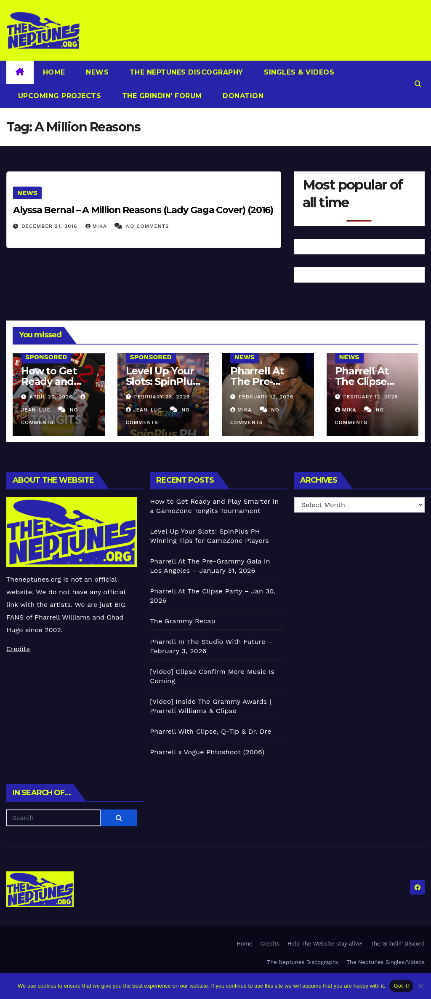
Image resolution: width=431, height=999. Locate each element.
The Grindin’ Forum (161, 96)
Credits (18, 649)
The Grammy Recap (182, 621)
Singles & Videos (298, 72)
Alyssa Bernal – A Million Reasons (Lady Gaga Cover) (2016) (143, 210)
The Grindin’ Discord (398, 943)
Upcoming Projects (58, 96)
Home (54, 72)
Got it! (401, 986)
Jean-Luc (145, 410)
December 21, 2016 (50, 226)
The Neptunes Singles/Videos (385, 962)
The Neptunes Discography (185, 72)
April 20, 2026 (51, 397)
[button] (418, 84)
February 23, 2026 (162, 397)
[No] (420, 986)
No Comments (147, 226)
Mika (97, 226)
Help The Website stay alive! (325, 943)
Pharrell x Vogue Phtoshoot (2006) (207, 752)
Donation (242, 96)
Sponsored (46, 357)
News (96, 72)
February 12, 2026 (266, 397)
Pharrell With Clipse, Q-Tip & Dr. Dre (210, 731)
